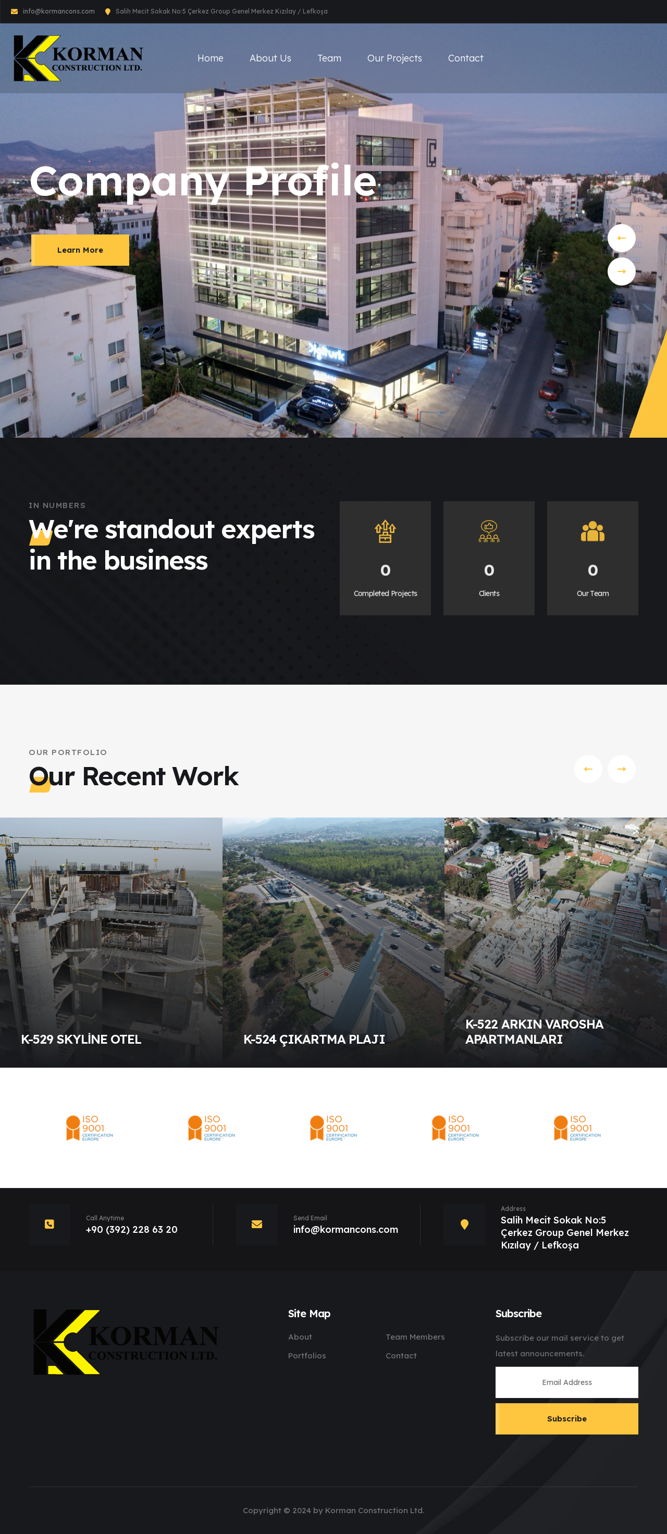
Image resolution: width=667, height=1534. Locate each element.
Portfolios (307, 1355)
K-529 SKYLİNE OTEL (81, 1039)
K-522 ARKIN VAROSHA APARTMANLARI (534, 1031)
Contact (466, 58)
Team (329, 58)
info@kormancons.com (59, 11)
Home (210, 58)
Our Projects (394, 58)
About (300, 1337)
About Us (270, 58)
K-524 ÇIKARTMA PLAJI (314, 1039)
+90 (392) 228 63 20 (132, 1229)
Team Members (415, 1337)
